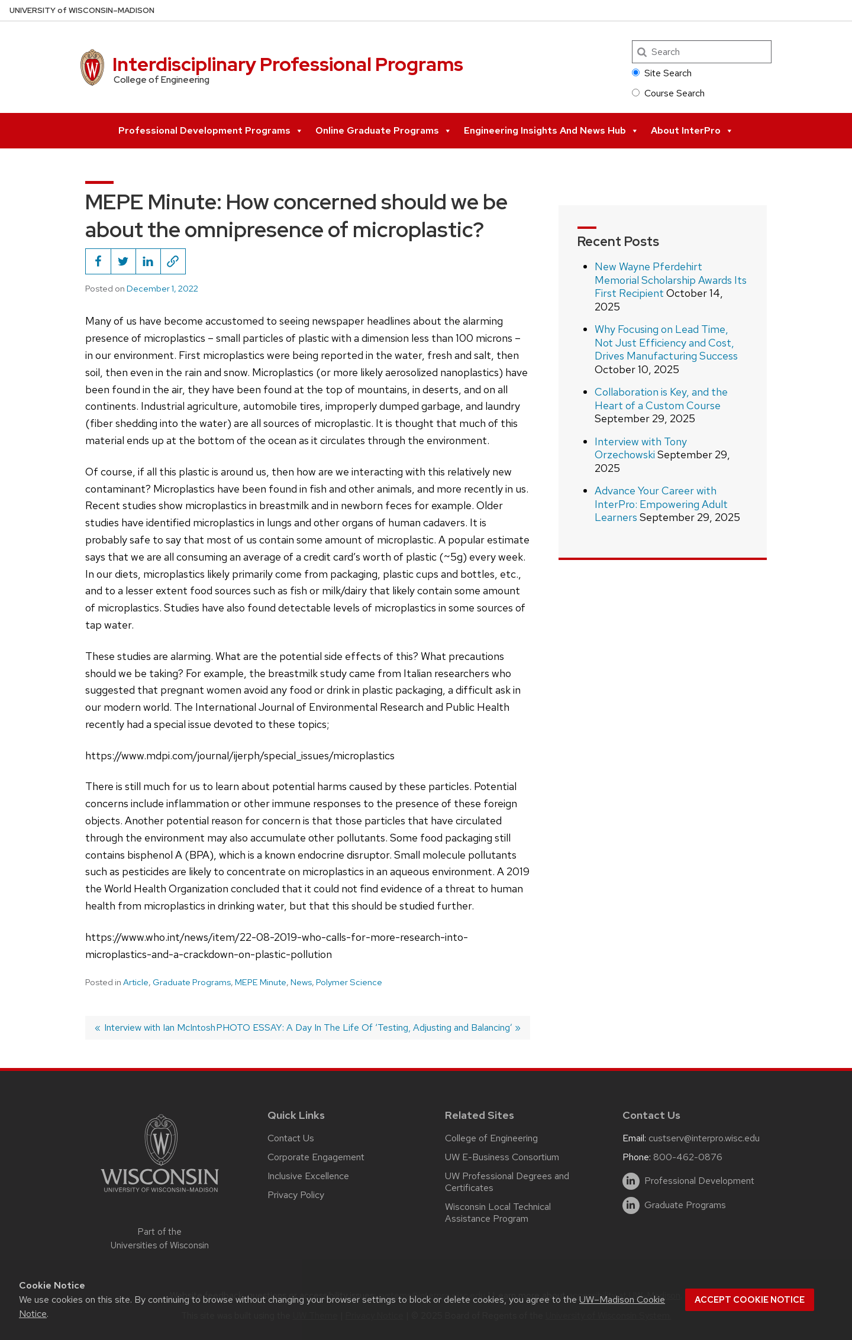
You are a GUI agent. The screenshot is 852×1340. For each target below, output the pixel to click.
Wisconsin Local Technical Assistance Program (498, 1212)
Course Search (668, 93)
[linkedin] (631, 1181)
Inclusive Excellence (308, 1176)
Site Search (662, 73)
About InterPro (692, 130)
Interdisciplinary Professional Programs (287, 64)
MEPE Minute (260, 982)
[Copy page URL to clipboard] (173, 261)
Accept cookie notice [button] (750, 1300)
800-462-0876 (687, 1157)
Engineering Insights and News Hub (551, 130)
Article (136, 982)
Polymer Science (349, 982)
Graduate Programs (192, 982)
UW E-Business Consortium (502, 1157)
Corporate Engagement (315, 1157)
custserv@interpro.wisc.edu (704, 1138)
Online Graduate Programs (383, 130)
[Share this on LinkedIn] (148, 261)
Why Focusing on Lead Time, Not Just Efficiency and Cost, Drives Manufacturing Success (666, 342)
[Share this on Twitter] (123, 261)
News (301, 982)
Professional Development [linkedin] (699, 1181)
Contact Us (290, 1138)
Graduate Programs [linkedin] (685, 1205)
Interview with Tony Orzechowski (641, 448)
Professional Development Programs (211, 130)
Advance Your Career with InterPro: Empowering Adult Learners (661, 504)
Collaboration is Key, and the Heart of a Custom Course (661, 398)
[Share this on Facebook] (98, 261)
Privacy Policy (295, 1195)
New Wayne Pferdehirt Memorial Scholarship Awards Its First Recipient (671, 280)
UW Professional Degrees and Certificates (507, 1182)
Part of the (160, 1238)
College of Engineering (491, 1138)
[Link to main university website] (160, 1194)
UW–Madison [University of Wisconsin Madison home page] (81, 10)
